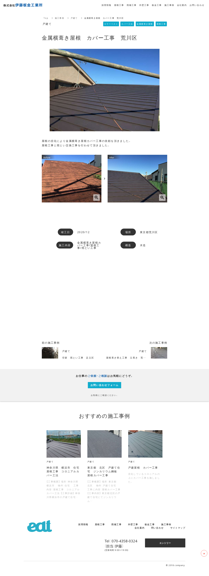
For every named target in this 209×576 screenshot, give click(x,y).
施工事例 (59, 17)
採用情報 (83, 530)
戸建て (74, 17)
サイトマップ (177, 534)
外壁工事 (133, 530)
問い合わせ (157, 534)
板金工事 (150, 530)
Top (45, 17)
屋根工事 (100, 530)
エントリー (165, 549)
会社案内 (140, 534)
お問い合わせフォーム (104, 387)
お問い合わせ (197, 5)
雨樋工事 (116, 530)
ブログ (181, 530)
